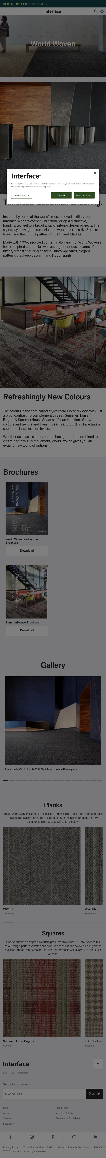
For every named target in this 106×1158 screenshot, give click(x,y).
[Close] (95, 172)
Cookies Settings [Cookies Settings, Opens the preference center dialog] (22, 195)
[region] (53, 186)
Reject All (61, 195)
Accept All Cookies (84, 195)
